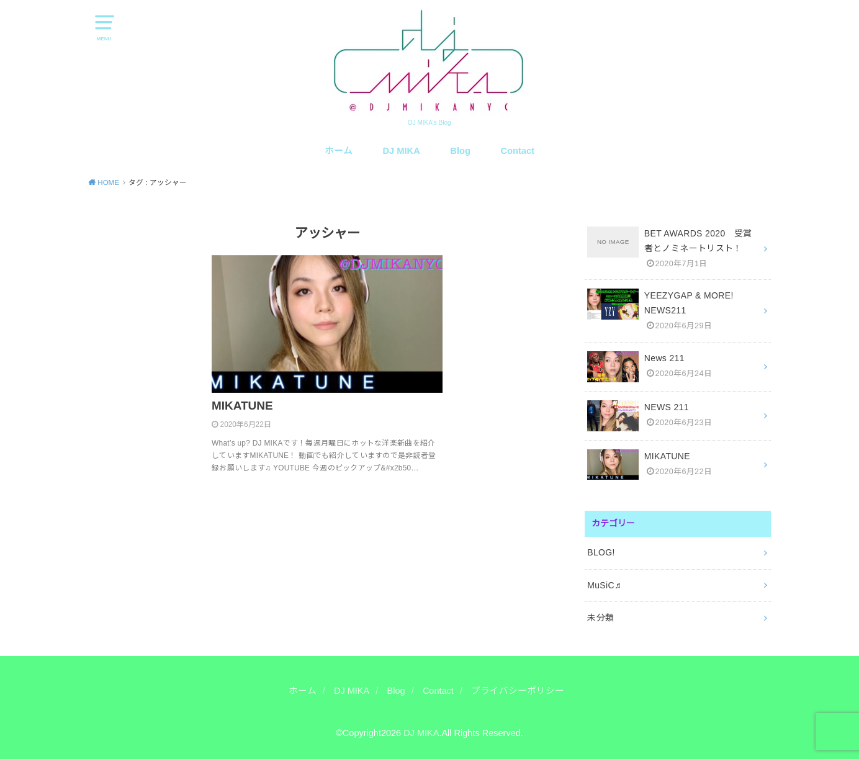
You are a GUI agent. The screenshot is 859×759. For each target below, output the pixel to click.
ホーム (339, 151)
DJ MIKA (401, 151)
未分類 (600, 617)
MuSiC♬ (604, 585)
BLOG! (601, 552)
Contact (518, 151)
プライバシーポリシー (517, 691)
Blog (460, 151)
